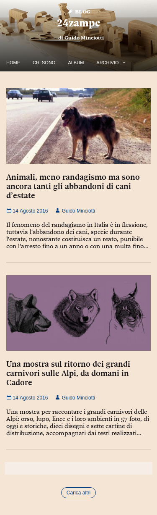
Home (13, 62)
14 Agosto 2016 (27, 211)
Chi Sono (44, 62)
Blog (78, 11)
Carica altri (78, 493)
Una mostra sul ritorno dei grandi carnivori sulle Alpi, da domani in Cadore (68, 373)
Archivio (107, 62)
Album (76, 62)
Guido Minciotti (84, 37)
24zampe (78, 22)
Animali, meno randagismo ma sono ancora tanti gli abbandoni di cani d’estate (73, 186)
